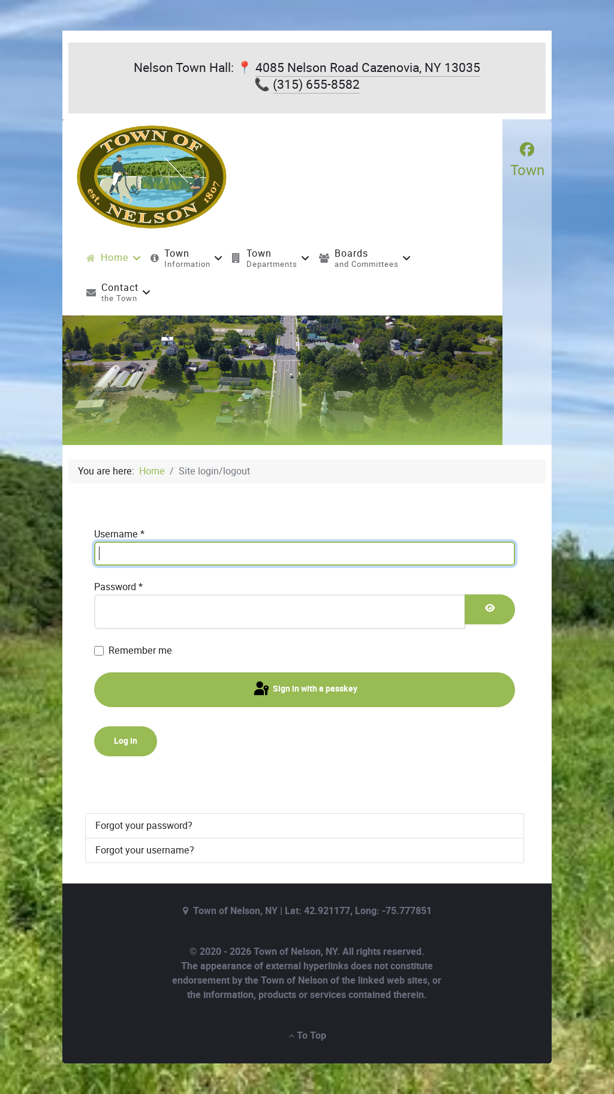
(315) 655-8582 (316, 84)
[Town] (527, 160)
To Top (307, 1036)
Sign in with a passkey (304, 689)
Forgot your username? (144, 850)
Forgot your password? (143, 825)
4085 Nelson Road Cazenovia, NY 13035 (367, 67)
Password (118, 587)
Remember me (140, 650)
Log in (125, 741)
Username (119, 534)
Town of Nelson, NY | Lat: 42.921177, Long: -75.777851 (312, 911)
